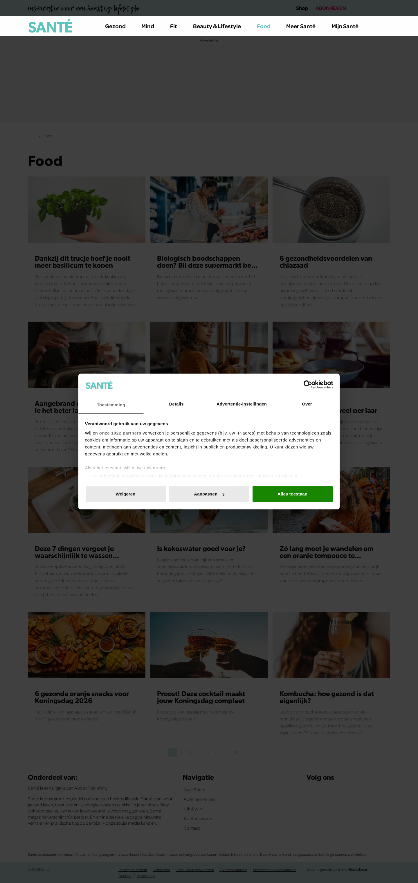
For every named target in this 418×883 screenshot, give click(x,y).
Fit (177, 26)
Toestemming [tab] (111, 404)
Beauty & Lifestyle (220, 26)
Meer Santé (304, 26)
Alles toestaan (292, 493)
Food (267, 26)
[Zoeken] (385, 26)
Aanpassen (209, 493)
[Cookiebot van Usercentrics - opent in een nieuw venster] (307, 384)
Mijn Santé (349, 26)
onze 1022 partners (120, 432)
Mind (151, 26)
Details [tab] (176, 403)
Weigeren (125, 493)
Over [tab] (307, 403)
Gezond (118, 26)
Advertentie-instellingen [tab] (242, 403)
